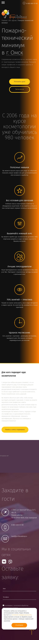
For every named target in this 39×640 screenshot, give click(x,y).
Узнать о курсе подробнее (15, 429)
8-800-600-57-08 (31, 3)
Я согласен (19, 625)
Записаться (19, 89)
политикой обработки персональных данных (15, 606)
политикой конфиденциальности (21, 615)
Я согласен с (15, 606)
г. (14, 52)
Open (3, 2)
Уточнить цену (19, 81)
